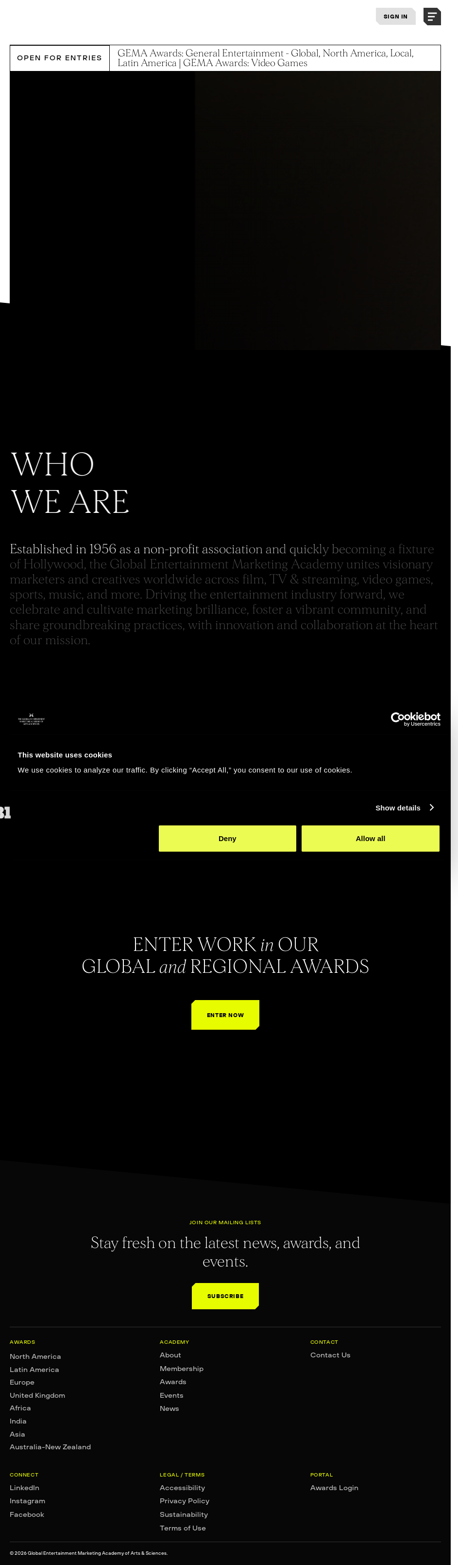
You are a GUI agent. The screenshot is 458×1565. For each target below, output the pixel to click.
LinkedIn (24, 1487)
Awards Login (334, 1487)
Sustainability (184, 1514)
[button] (432, 16)
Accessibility (182, 1487)
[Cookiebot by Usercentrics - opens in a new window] (398, 719)
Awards (173, 1381)
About (170, 1355)
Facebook (27, 1514)
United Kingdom (37, 1395)
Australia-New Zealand (50, 1446)
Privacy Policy (184, 1500)
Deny (228, 838)
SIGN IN (396, 16)
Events (172, 1395)
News (169, 1408)
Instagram (27, 1500)
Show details (398, 807)
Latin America (34, 1369)
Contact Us (330, 1355)
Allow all (371, 838)
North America (35, 1356)
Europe (22, 1382)
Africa (20, 1408)
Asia (17, 1434)
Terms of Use (183, 1528)
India (18, 1421)
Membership (182, 1368)
